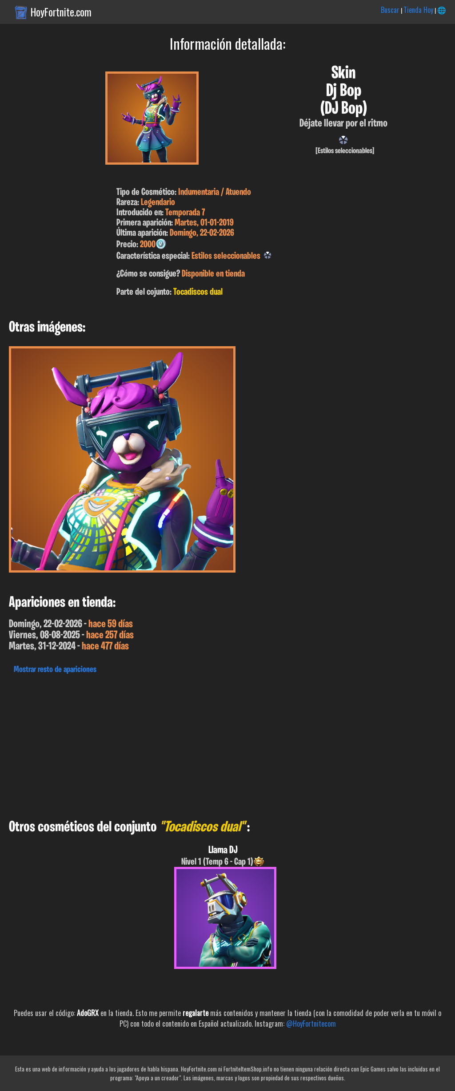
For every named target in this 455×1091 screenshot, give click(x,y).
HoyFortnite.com (61, 12)
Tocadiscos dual (198, 292)
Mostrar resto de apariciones (55, 669)
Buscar (390, 9)
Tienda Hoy (418, 9)
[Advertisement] (227, 744)
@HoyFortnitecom (311, 1023)
